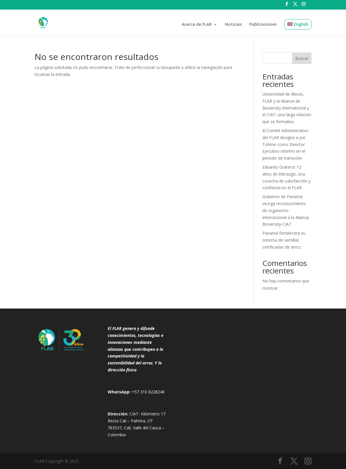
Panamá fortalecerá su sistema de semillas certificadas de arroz (283, 240)
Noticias (233, 24)
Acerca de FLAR (197, 24)
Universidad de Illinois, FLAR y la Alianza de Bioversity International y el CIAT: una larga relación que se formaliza (286, 107)
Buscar (301, 58)
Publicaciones (263, 24)
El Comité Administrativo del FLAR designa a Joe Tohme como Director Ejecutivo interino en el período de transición (285, 144)
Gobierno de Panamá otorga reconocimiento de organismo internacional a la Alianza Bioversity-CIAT (285, 210)
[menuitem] (297, 24)
